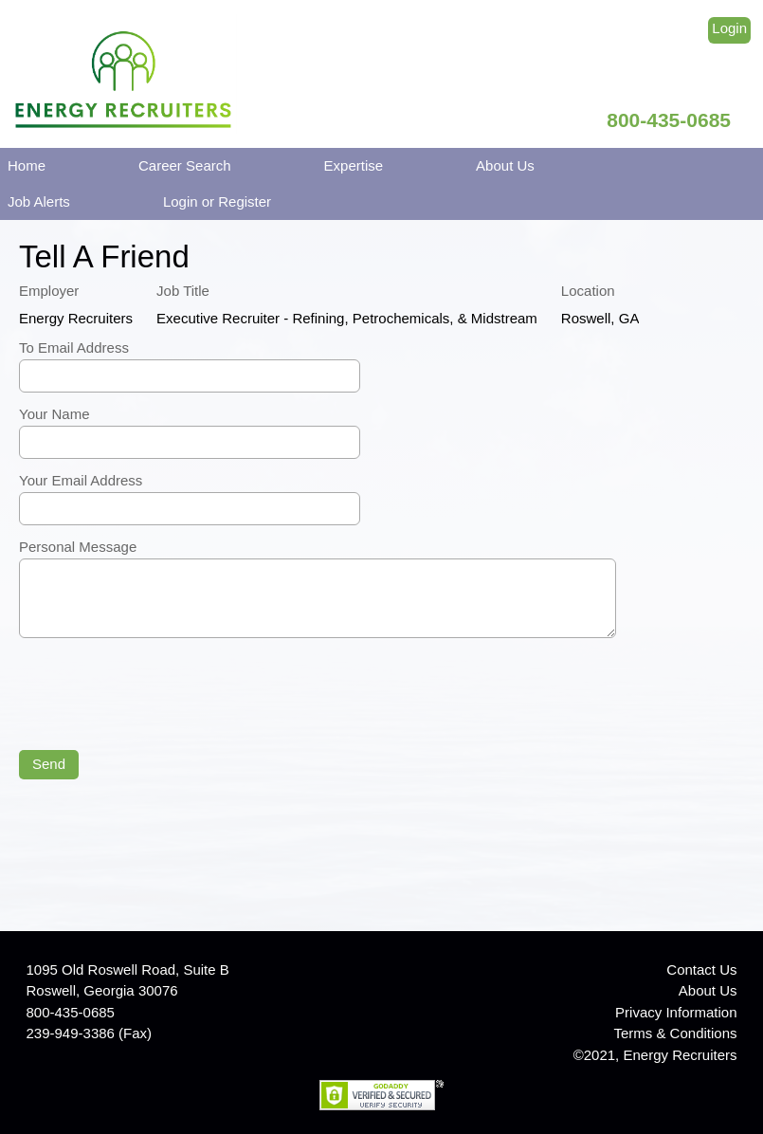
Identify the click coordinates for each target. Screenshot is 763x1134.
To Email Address (74, 347)
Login (729, 28)
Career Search (184, 165)
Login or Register (217, 201)
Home (26, 165)
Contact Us (701, 969)
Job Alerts (39, 201)
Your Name (54, 414)
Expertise (354, 165)
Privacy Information (675, 1012)
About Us (505, 165)
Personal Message (77, 547)
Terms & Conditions (674, 1033)
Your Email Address (80, 480)
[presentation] (163, 696)
